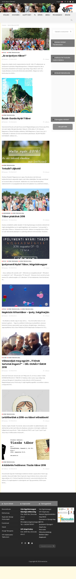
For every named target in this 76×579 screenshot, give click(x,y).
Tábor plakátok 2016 (16, 216)
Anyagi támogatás (7, 543)
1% (35, 15)
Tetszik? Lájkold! (13, 168)
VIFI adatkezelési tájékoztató (7, 548)
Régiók (67, 15)
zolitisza (5, 481)
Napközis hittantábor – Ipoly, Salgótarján (22, 316)
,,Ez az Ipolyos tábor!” (16, 56)
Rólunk (6, 15)
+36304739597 (28, 537)
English (60, 1)
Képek (4, 539)
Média (47, 15)
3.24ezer (46, 220)
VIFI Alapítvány (44, 524)
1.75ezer (46, 322)
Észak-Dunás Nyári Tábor (19, 118)
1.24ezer (46, 59)
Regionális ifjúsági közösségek (7, 531)
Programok (57, 15)
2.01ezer (46, 172)
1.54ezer (46, 430)
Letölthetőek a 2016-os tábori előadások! (22, 425)
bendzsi (5, 59)
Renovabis (42, 542)
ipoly (4, 52)
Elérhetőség (5, 525)
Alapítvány (27, 15)
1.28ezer (46, 377)
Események (5, 536)
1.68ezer (46, 122)
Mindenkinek (6, 213)
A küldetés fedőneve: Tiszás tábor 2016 (25, 476)
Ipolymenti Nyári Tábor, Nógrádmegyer (18, 265)
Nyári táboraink (13, 261)
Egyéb (5, 364)
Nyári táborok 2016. (14, 52)
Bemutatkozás (6, 522)
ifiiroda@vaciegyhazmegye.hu (30, 534)
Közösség (15, 15)
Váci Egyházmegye (45, 522)
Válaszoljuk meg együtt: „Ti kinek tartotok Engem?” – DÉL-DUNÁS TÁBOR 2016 (25, 370)
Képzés (40, 15)
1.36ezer (46, 481)
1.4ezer (46, 271)
